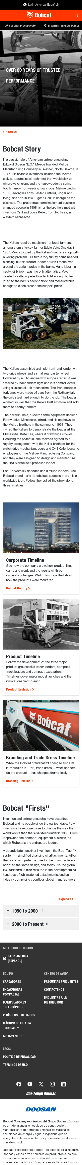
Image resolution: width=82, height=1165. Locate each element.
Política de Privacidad (19, 1057)
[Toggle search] (75, 15)
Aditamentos (12, 1036)
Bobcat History (18, 588)
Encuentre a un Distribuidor (55, 1000)
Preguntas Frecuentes (61, 982)
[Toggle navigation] (6, 15)
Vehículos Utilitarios (19, 1015)
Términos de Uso (15, 1065)
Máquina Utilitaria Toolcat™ (17, 1025)
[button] (41, 911)
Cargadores (12, 982)
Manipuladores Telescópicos (14, 1005)
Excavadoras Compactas (12, 992)
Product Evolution (20, 689)
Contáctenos (54, 990)
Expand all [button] (67, 899)
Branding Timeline (19, 781)
